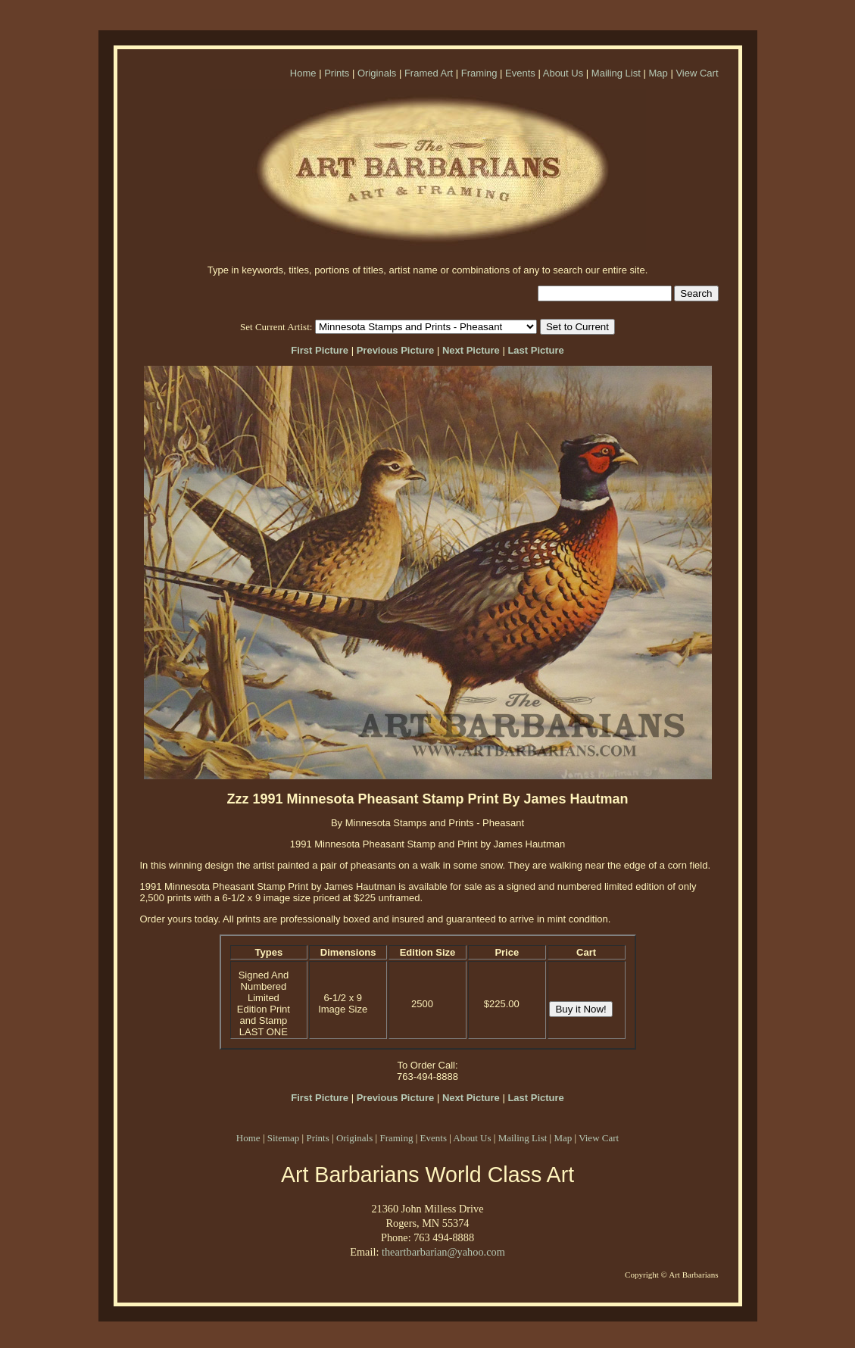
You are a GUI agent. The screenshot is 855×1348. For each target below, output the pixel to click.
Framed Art (428, 73)
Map (657, 73)
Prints (336, 73)
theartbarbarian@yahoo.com (443, 1252)
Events (520, 73)
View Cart (697, 73)
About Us (563, 73)
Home (303, 73)
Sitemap (283, 1138)
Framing (479, 73)
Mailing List (616, 73)
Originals (376, 73)
